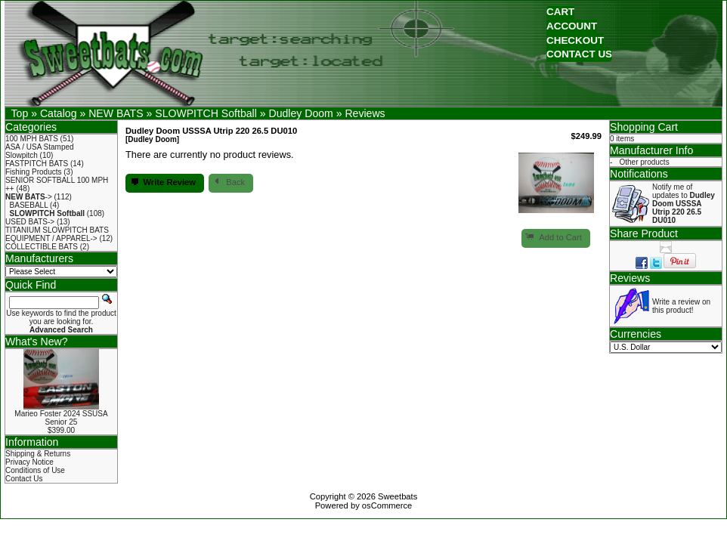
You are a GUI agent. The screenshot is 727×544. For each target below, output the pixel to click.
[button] (560, 12)
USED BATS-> (29, 222)
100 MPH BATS (31, 138)
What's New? (36, 341)
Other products (645, 162)
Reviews (365, 113)
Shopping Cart (644, 127)
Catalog (58, 113)
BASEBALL (29, 205)
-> (28, 197)
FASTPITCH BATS (36, 163)
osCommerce (387, 505)
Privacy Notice (29, 462)
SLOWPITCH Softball (206, 113)
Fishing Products (33, 172)
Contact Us (23, 478)
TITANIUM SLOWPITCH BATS (57, 230)
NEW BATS (115, 113)
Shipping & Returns (37, 454)
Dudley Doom (300, 113)
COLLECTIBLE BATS (41, 247)
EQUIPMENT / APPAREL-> (51, 238)
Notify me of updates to (683, 203)
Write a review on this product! (681, 306)
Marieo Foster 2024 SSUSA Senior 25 (60, 418)
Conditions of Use (35, 470)
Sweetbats (397, 496)
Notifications (639, 174)
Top (20, 113)
